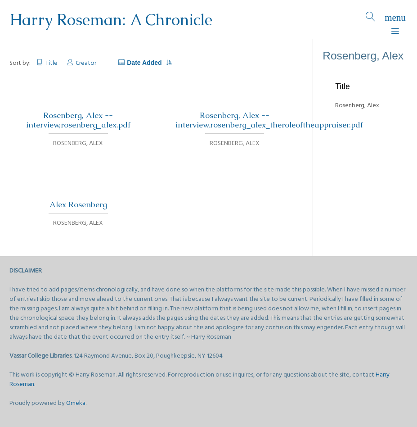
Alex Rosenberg (78, 204)
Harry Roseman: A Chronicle (110, 19)
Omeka (75, 403)
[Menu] (395, 19)
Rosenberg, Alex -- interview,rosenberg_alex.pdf (78, 120)
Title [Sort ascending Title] (51, 63)
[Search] (370, 19)
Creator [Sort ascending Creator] (86, 63)
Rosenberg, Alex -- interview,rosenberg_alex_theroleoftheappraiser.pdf (269, 120)
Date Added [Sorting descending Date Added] (149, 62)
